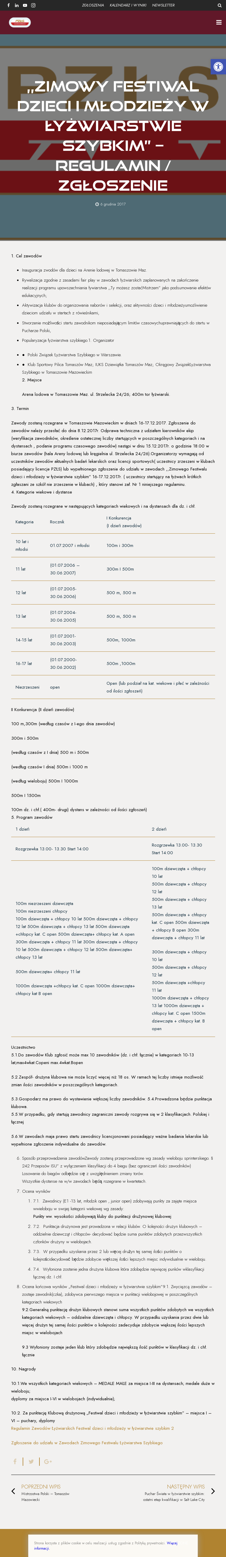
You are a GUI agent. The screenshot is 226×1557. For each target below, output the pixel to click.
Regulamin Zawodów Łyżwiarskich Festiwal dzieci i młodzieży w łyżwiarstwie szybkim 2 (92, 1428)
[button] (218, 66)
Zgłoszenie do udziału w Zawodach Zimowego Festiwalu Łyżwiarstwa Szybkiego (87, 1443)
